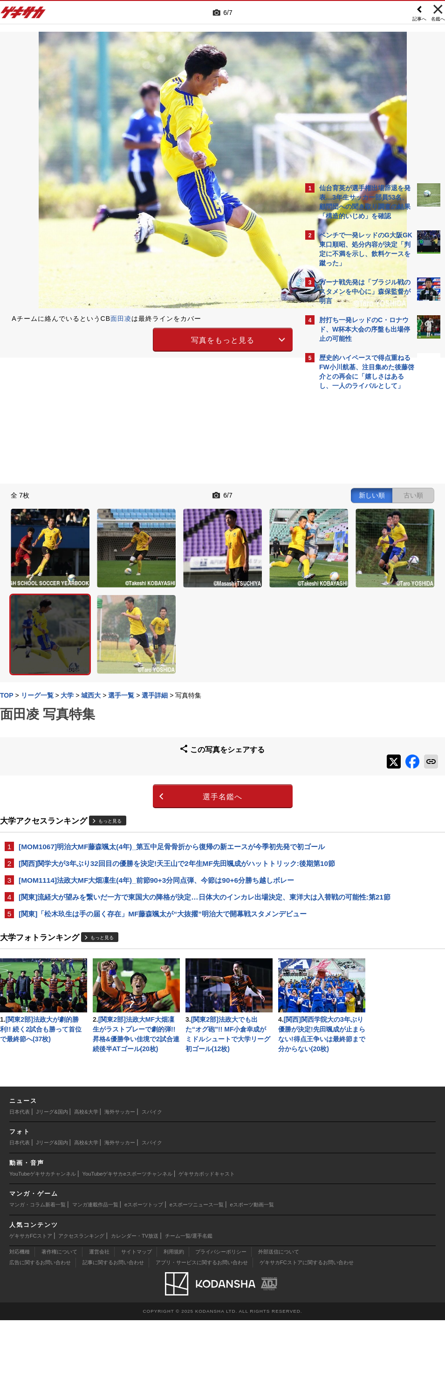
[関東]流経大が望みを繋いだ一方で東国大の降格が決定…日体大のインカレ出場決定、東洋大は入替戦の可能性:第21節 (151, 860)
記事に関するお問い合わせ (113, 1341)
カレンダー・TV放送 (134, 1314)
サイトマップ (136, 1330)
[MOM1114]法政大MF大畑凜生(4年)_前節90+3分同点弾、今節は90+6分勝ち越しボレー (150, 833)
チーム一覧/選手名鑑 (188, 1314)
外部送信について (278, 1330)
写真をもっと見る (143, 339)
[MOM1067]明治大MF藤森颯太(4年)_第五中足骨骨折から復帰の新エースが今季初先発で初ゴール (152, 778)
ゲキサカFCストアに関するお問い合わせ (307, 1341)
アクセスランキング (81, 1314)
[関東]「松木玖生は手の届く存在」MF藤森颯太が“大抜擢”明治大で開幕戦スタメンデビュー (149, 888)
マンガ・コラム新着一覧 (37, 1283)
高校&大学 (86, 1190)
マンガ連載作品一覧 (95, 1283)
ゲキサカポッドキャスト (206, 1252)
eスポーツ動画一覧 (252, 1283)
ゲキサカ (23, 15)
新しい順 (209, 494)
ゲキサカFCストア (30, 1314)
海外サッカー (119, 1190)
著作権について (59, 1330)
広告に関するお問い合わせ (40, 1341)
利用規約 (174, 1330)
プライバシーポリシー (220, 1330)
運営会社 (99, 1330)
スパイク (152, 1190)
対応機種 (19, 1330)
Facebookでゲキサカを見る (358, 555)
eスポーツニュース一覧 (197, 1283)
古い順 (250, 494)
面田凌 (125, 318)
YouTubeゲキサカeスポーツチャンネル (127, 1252)
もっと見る (114, 746)
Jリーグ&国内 (52, 1190)
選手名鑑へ (143, 723)
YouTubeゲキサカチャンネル (42, 1252)
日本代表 (19, 1190)
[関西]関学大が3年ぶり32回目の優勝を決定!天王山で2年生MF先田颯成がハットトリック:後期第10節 (152, 805)
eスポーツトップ (143, 1283)
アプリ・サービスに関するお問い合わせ (202, 1341)
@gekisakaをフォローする (357, 535)
